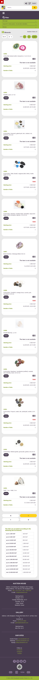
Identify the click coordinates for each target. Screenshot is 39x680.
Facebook (19, 649)
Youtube (19, 653)
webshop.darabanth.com (22, 640)
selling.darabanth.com (22, 642)
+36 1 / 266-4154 (26, 590)
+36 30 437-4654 (21, 621)
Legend (34, 36)
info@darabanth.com (21, 592)
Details (6, 59)
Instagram (19, 651)
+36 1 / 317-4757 (16, 590)
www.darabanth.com (23, 639)
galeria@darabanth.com (21, 622)
